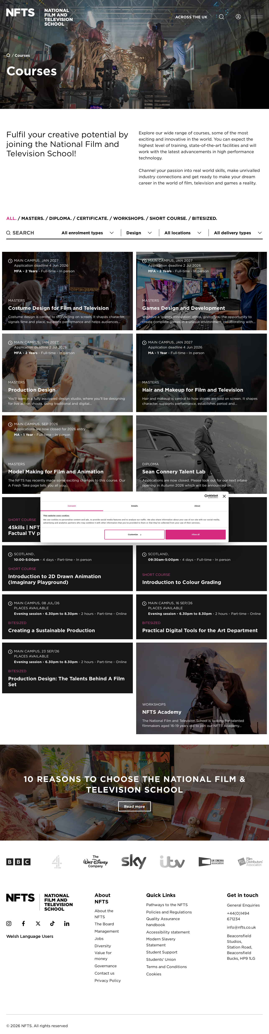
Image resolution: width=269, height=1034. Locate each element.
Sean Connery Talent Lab (201, 454)
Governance (106, 966)
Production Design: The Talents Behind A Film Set (67, 668)
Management (107, 931)
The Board (104, 924)
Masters (32, 218)
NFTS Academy (201, 688)
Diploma (59, 218)
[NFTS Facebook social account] (23, 924)
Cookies (153, 974)
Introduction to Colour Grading (201, 568)
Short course (168, 218)
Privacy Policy (108, 980)
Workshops (128, 218)
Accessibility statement (168, 932)
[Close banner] (224, 496)
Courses (22, 55)
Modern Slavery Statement (160, 942)
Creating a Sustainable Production (67, 616)
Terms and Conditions (166, 967)
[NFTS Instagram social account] (8, 924)
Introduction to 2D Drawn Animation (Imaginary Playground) (67, 568)
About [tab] (197, 506)
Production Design (67, 373)
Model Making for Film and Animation (67, 454)
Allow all (196, 534)
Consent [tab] (72, 506)
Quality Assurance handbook (163, 922)
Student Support (161, 952)
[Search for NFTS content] (221, 17)
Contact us (104, 973)
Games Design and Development (201, 291)
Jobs (99, 939)
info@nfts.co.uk (241, 927)
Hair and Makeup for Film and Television (201, 373)
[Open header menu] (257, 17)
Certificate (92, 218)
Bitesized (204, 218)
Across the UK (191, 17)
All (10, 218)
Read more (134, 806)
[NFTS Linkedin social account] (66, 924)
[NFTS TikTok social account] (52, 924)
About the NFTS (104, 914)
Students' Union (161, 959)
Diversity (103, 946)
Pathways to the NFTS (167, 905)
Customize (134, 534)
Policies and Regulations (169, 912)
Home (8, 56)
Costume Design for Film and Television (67, 291)
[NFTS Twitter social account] (38, 924)
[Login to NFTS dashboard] (238, 16)
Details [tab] (134, 506)
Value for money (103, 956)
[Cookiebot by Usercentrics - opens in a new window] (199, 496)
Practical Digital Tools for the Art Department (201, 616)
